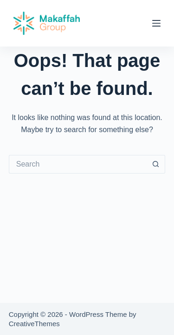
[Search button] (156, 164)
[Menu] (156, 23)
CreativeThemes (34, 324)
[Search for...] (78, 164)
